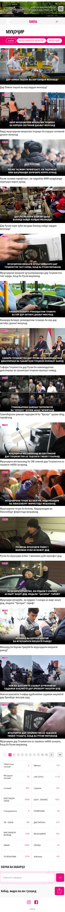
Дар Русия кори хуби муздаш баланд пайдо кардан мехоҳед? (28, 227)
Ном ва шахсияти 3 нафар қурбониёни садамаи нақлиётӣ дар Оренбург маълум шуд (31, 696)
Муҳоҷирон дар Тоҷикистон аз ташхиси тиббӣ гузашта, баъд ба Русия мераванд (30, 743)
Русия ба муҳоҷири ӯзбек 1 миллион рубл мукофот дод (31, 555)
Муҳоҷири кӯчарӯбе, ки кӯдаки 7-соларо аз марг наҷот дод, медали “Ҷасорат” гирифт (30, 601)
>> (60, 754)
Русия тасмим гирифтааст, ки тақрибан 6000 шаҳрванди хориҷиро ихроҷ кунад (31, 180)
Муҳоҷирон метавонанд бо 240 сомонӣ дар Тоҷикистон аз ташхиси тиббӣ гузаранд (32, 463)
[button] (57, 22)
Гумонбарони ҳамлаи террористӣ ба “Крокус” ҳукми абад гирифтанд (32, 416)
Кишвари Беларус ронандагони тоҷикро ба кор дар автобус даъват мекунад (28, 321)
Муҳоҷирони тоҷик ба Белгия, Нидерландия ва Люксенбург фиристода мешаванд (26, 510)
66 (46, 755)
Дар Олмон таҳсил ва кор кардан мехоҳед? (23, 87)
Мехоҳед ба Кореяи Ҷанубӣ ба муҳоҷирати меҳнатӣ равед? (28, 648)
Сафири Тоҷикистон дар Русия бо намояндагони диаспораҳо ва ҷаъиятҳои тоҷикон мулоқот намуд (28, 369)
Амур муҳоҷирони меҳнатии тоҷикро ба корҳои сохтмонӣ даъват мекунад (32, 133)
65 (42, 755)
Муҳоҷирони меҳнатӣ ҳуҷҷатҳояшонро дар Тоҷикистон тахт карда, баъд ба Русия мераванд (31, 274)
